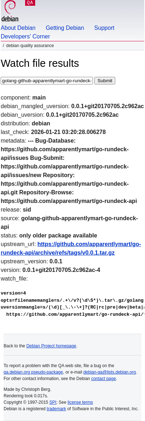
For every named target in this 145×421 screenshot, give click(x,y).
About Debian (18, 28)
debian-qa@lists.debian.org (109, 372)
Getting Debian (65, 28)
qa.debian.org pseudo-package (33, 372)
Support (104, 28)
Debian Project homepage (51, 345)
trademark (56, 408)
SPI (53, 402)
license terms (80, 402)
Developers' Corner (25, 36)
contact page (103, 378)
